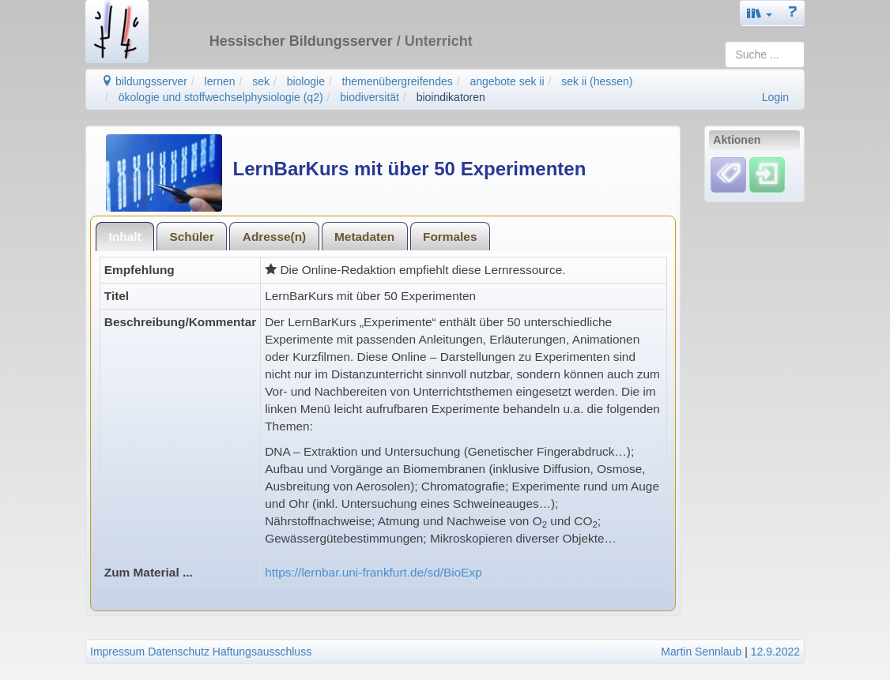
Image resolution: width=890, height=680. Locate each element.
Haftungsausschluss (262, 651)
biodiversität (369, 97)
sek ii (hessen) (596, 81)
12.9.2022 (775, 651)
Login (775, 97)
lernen (220, 81)
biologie (306, 81)
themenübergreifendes (397, 81)
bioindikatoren (451, 97)
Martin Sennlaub (701, 651)
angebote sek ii (507, 81)
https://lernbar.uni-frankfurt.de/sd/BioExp (373, 572)
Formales (450, 236)
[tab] (125, 236)
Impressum (117, 651)
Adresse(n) (274, 236)
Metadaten (364, 236)
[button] (760, 13)
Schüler (191, 236)
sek (261, 81)
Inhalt (125, 236)
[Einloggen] (767, 174)
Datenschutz (178, 651)
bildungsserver (144, 81)
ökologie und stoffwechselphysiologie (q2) (221, 97)
